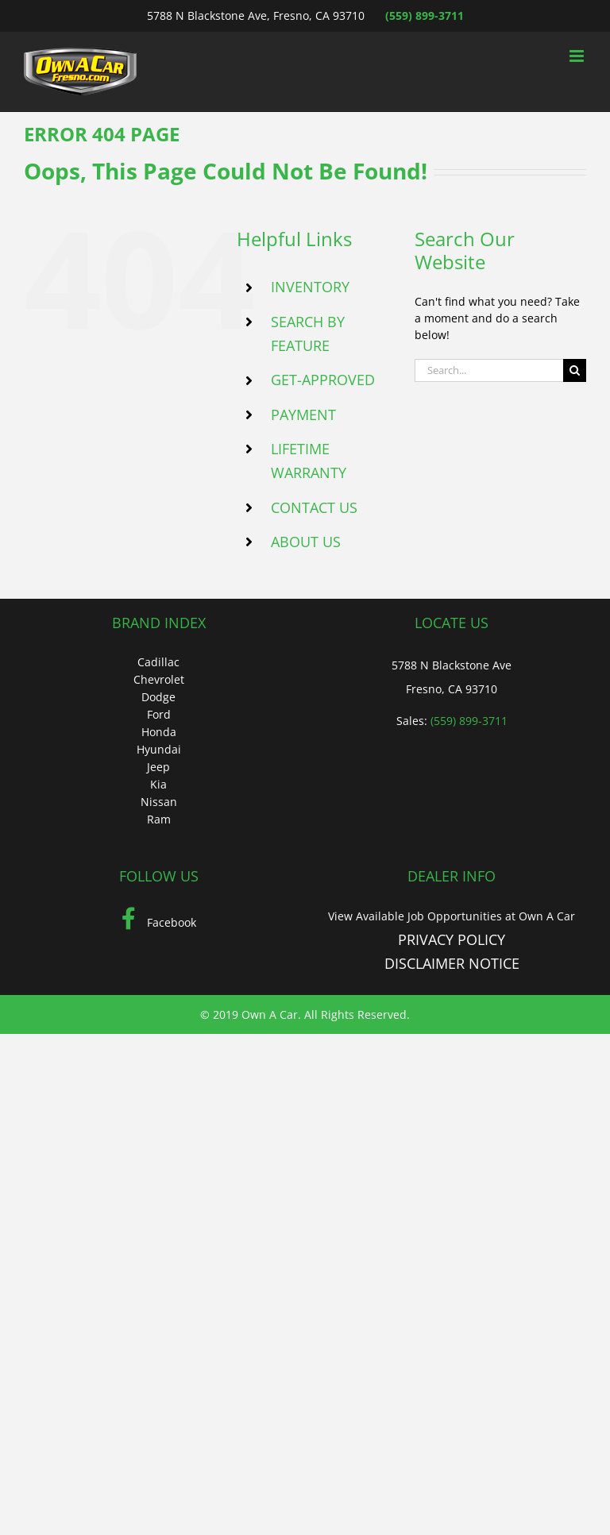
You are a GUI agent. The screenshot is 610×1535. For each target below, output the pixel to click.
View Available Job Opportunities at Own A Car (451, 916)
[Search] (574, 370)
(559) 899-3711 (424, 15)
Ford (159, 714)
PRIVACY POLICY (451, 939)
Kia (158, 784)
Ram (159, 819)
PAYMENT (303, 414)
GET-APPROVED (323, 379)
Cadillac (158, 661)
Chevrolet (158, 679)
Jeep (158, 766)
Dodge (158, 696)
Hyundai (159, 749)
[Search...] (489, 370)
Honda (158, 731)
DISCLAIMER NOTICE (451, 963)
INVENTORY (310, 286)
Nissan (159, 801)
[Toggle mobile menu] (577, 56)
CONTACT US (314, 507)
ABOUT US (306, 541)
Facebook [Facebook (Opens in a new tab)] (159, 922)
